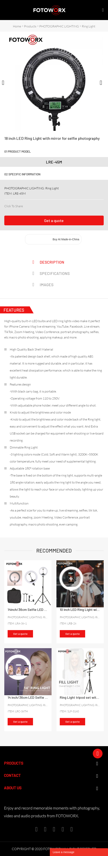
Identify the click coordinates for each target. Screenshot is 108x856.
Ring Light (88, 26)
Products (30, 26)
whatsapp (59, 205)
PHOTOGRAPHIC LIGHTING (59, 26)
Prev (5, 82)
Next (103, 82)
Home (17, 26)
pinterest (45, 205)
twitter (39, 205)
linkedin (32, 205)
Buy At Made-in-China (66, 239)
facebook (26, 205)
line (52, 205)
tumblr (65, 205)
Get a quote (54, 220)
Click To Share (13, 206)
